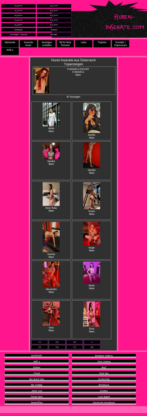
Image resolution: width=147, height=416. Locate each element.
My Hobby (37, 384)
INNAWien (51, 118)
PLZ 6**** (19, 20)
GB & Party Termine (65, 44)
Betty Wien (91, 276)
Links (84, 42)
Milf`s (36, 361)
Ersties (104, 390)
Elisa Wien (91, 317)
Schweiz (54, 30)
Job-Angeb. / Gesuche (18, 34)
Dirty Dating (103, 361)
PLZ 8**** (19, 25)
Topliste (102, 42)
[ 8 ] (92, 347)
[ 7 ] (74, 347)
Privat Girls (37, 396)
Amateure (103, 384)
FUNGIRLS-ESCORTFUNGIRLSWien (78, 72)
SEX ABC (53, 34)
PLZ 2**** (19, 11)
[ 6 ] (57, 347)
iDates (36, 367)
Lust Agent (104, 396)
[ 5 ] (39, 347)
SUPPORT (36, 355)
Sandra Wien (51, 153)
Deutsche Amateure (104, 402)
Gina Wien (51, 316)
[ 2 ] (57, 342)
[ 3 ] (74, 342)
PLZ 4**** (19, 15)
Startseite (10, 42)
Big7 (103, 367)
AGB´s (10, 49)
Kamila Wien (51, 240)
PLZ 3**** (54, 11)
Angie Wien (91, 237)
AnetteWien (91, 121)
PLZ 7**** (54, 20)
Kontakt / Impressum (120, 44)
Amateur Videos (104, 355)
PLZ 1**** (54, 6)
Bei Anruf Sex (36, 379)
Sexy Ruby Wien (51, 197)
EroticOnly (104, 379)
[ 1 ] (39, 342)
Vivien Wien (91, 198)
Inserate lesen (28, 44)
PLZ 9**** (54, 25)
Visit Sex (104, 373)
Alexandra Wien (51, 277)
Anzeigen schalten (47, 44)
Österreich (18, 30)
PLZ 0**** (19, 6)
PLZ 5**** (54, 15)
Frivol (37, 373)
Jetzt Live (36, 390)
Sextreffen (37, 402)
